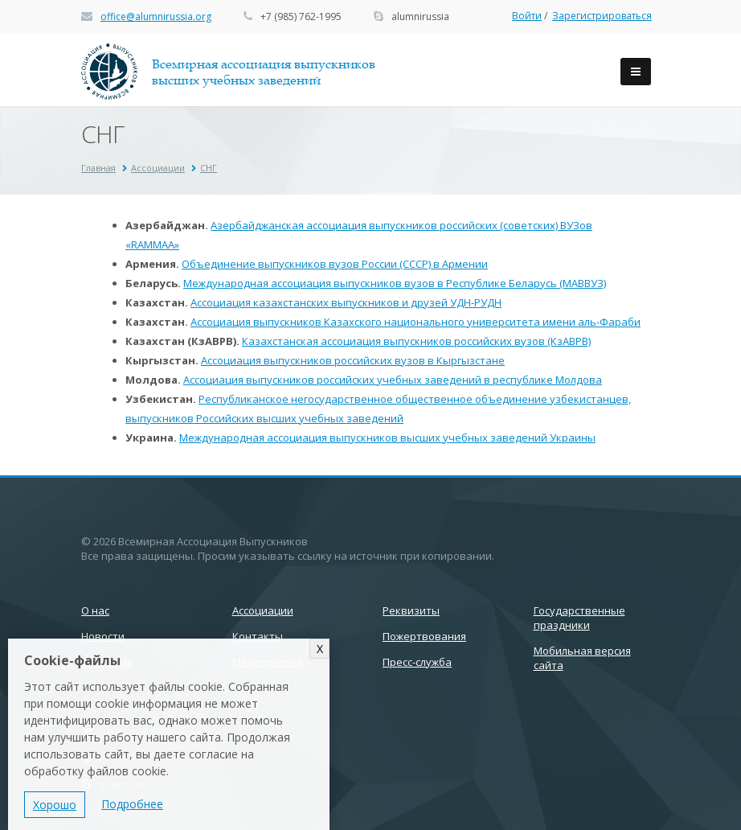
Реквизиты (411, 610)
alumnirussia (420, 16)
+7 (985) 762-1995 (301, 16)
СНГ (208, 168)
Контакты (257, 636)
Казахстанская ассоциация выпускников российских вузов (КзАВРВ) (416, 341)
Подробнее (132, 804)
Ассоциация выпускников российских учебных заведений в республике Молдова (392, 379)
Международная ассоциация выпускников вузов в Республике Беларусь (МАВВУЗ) (394, 283)
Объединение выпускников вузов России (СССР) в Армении (335, 264)
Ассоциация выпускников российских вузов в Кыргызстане (353, 360)
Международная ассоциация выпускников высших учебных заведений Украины (387, 437)
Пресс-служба (417, 662)
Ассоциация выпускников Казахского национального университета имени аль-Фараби (415, 321)
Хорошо (54, 804)
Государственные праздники (579, 617)
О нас (95, 610)
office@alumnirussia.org (155, 16)
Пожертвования (424, 636)
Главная (98, 168)
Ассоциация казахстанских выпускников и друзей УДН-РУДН (346, 302)
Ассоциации (158, 168)
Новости (103, 636)
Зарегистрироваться (602, 16)
